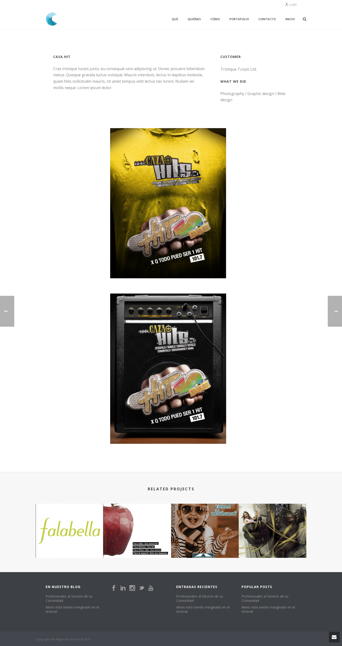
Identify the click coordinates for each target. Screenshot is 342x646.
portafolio (239, 19)
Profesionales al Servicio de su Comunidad (69, 598)
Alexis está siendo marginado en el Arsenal (72, 609)
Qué (175, 19)
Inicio (290, 19)
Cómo (215, 19)
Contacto (267, 19)
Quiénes (194, 19)
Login (291, 4)
